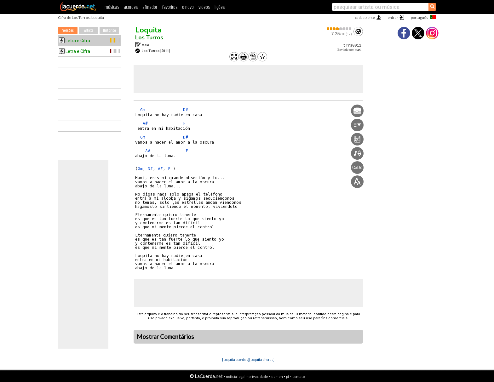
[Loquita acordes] (235, 359)
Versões (67, 31)
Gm (142, 109)
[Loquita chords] (261, 359)
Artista (88, 31)
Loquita (148, 30)
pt (287, 376)
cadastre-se (365, 17)
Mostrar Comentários (165, 336)
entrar (393, 17)
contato (298, 376)
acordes (131, 7)
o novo (188, 7)
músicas (112, 7)
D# (185, 109)
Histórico (109, 31)
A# (145, 123)
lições (220, 7)
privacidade (258, 376)
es (273, 376)
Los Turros (149, 37)
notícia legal (235, 376)
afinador (149, 7)
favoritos (169, 7)
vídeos (204, 7)
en (281, 376)
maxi (358, 49)
